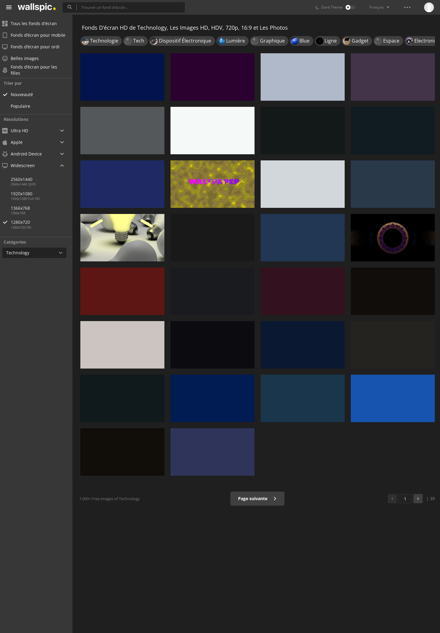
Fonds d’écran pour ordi (35, 47)
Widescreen (22, 165)
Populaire (24, 106)
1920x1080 (25, 193)
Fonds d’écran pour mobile (37, 35)
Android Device (26, 154)
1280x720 (45, 222)
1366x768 (24, 208)
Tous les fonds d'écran (33, 23)
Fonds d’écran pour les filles (33, 70)
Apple (16, 142)
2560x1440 (25, 179)
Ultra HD (19, 130)
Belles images (24, 58)
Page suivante (258, 498)
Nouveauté (26, 94)
